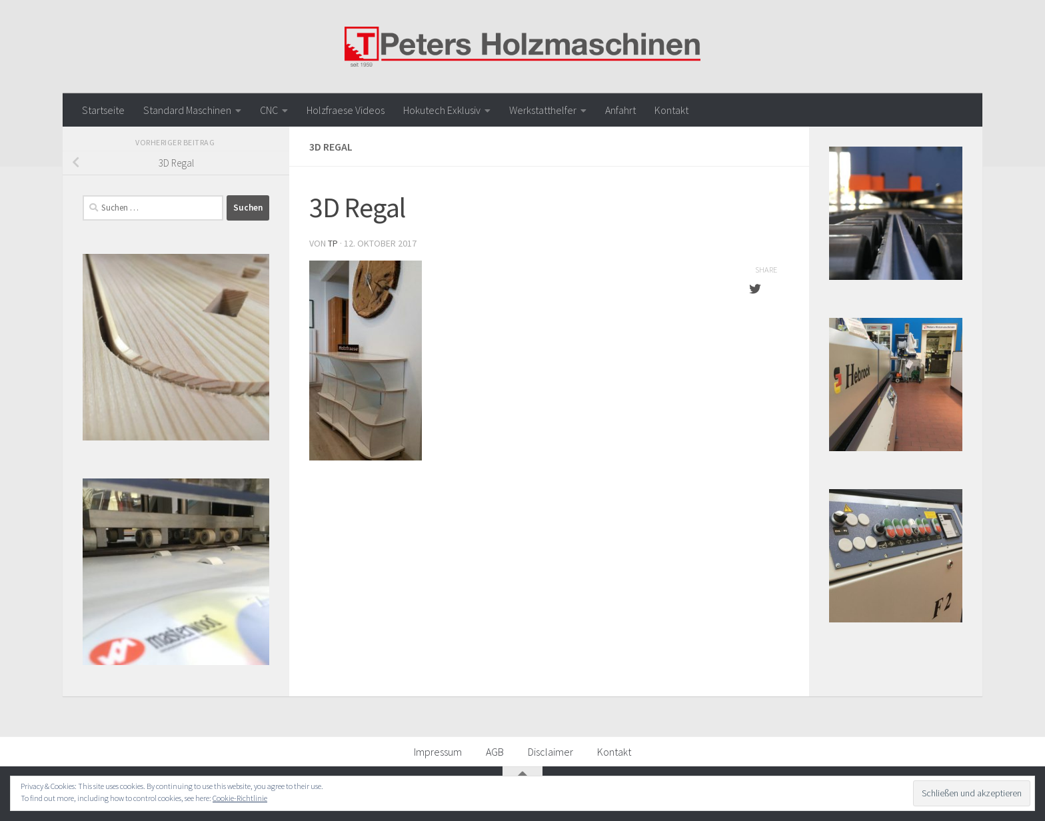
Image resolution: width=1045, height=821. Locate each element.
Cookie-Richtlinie (240, 798)
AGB (495, 751)
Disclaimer (550, 751)
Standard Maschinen (187, 110)
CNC (269, 110)
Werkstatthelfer (542, 110)
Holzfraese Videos (346, 110)
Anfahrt (620, 110)
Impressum (438, 751)
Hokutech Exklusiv (442, 110)
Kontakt (671, 110)
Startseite (103, 110)
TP (333, 243)
